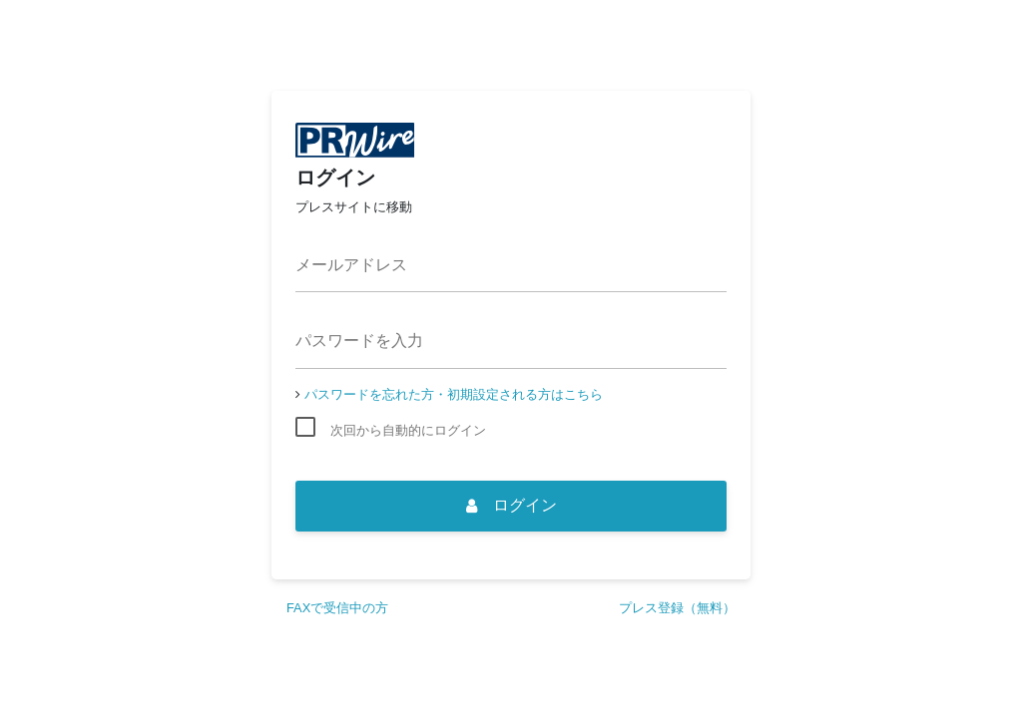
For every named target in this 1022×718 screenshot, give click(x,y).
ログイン (511, 505)
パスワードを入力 (359, 340)
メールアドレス (351, 264)
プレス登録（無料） (677, 607)
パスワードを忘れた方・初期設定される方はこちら (453, 394)
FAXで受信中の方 (337, 607)
